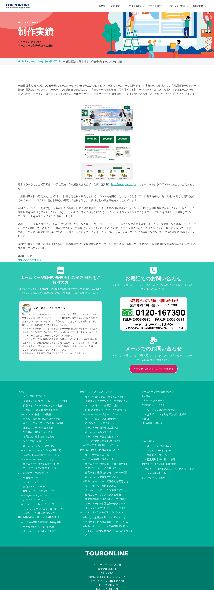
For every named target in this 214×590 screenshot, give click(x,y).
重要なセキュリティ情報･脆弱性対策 (161, 458)
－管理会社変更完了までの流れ (37, 516)
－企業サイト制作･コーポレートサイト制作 (44, 400)
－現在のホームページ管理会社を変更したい (106, 473)
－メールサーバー (30, 474)
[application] (122, 6)
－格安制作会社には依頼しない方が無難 (104, 489)
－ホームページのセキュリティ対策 (40, 457)
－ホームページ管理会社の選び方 (38, 520)
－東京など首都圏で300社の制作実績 (40, 416)
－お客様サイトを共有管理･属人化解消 (165, 412)
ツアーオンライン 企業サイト (157, 471)
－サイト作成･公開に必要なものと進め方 (105, 396)
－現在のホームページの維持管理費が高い (105, 514)
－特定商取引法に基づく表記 (160, 454)
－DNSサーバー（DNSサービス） (39, 482)
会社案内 (146, 395)
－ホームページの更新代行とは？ (100, 432)
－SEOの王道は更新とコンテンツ (100, 440)
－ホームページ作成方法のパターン (102, 412)
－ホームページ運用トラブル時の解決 (103, 481)
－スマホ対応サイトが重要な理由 (100, 404)
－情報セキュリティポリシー (160, 450)
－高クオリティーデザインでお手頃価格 (42, 420)
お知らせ (146, 416)
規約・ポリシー (150, 437)
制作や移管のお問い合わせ (156, 420)
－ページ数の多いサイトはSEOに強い (103, 436)
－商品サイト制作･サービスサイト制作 (41, 404)
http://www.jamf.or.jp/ (123, 184)
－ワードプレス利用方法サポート (162, 408)
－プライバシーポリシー (158, 446)
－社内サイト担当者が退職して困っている (105, 510)
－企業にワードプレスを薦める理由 (102, 485)
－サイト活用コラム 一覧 (96, 449)
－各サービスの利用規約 (158, 442)
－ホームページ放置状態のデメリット (103, 469)
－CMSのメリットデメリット (98, 420)
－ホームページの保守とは (97, 428)
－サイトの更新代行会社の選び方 (100, 453)
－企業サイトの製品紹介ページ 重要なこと (105, 400)
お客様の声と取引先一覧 (155, 399)
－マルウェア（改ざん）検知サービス (44, 499)
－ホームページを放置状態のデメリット (104, 493)
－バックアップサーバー (34, 490)
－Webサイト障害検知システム (40, 503)
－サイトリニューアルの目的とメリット (104, 416)
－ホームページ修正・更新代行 (37, 441)
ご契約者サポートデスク (155, 403)
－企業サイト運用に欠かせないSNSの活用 (105, 465)
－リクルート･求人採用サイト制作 (39, 408)
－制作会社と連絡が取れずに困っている (104, 506)
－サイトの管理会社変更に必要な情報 (41, 512)
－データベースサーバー (34, 486)
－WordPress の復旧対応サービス (42, 449)
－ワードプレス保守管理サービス (38, 461)
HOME (21, 391)
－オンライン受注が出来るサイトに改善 (104, 497)
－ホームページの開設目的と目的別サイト (105, 457)
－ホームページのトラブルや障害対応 (41, 445)
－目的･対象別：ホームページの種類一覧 (105, 408)
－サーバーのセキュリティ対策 (37, 494)
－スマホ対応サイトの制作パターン (102, 461)
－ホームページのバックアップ (37, 453)
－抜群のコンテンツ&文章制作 (37, 424)
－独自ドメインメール (33, 478)
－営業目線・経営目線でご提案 (37, 432)
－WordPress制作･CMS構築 (36, 412)
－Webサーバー (29, 470)
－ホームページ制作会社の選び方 (100, 424)
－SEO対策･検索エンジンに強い (38, 428)
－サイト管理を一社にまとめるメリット (104, 477)
